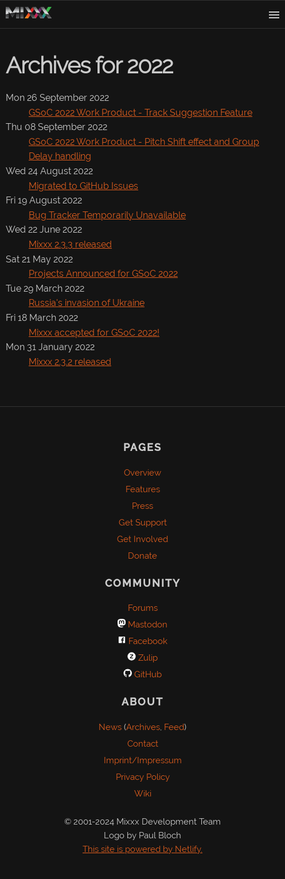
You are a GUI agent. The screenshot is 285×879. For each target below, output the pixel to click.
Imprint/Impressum (143, 760)
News (110, 727)
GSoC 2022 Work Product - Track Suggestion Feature (140, 112)
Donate (142, 556)
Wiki (142, 793)
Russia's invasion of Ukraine (87, 302)
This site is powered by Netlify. (142, 849)
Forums (143, 608)
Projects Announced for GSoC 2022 (103, 273)
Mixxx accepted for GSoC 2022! (94, 332)
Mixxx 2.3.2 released (70, 361)
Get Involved (142, 539)
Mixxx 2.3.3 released (70, 244)
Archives (143, 727)
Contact (142, 744)
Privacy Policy (143, 777)
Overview (142, 473)
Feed (174, 727)
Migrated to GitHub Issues (83, 185)
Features (143, 489)
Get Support (143, 522)
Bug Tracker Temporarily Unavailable (107, 215)
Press (142, 506)
